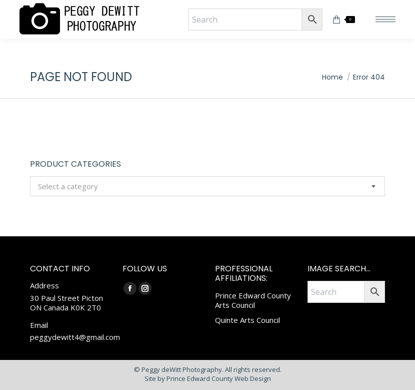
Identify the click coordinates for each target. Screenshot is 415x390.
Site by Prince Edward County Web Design (207, 378)
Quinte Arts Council (247, 320)
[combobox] (207, 186)
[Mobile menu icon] (385, 19)
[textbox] (68, 186)
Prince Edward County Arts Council (253, 300)
